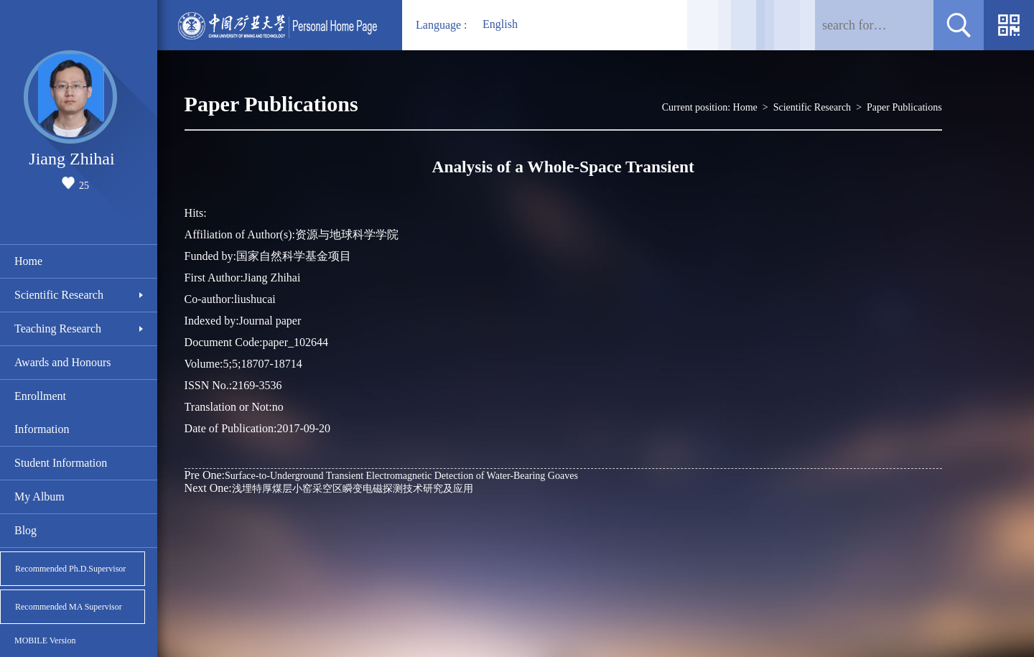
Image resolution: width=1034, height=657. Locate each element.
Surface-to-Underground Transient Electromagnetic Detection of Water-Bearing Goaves (381, 475)
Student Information (60, 463)
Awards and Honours (62, 362)
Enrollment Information (41, 412)
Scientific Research (58, 295)
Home (28, 261)
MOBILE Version (44, 640)
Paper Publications (904, 107)
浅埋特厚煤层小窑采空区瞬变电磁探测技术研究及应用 (329, 488)
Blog (25, 530)
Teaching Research (57, 328)
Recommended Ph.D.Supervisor (70, 569)
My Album (39, 496)
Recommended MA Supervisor (68, 607)
